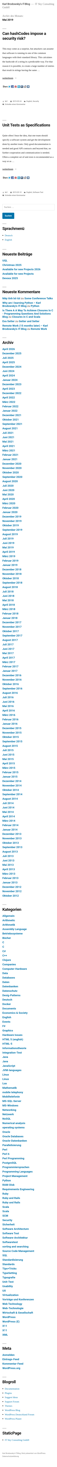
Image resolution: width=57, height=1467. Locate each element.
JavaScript (8, 1065)
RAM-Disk (8, 1184)
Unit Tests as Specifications (26, 125)
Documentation (12, 1388)
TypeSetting (9, 1273)
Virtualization (10, 1295)
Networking (9, 1109)
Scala (5, 1206)
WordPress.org (11, 1368)
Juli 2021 (8, 432)
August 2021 (10, 428)
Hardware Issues (12, 1035)
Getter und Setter (29, 321)
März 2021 (8, 450)
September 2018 (12, 582)
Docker (6, 1004)
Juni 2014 (8, 807)
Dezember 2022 (11, 393)
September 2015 (12, 741)
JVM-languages (11, 1070)
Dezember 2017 (11, 622)
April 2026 (8, 349)
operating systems (13, 1127)
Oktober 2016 (10, 684)
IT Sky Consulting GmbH (17, 1440)
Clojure (6, 960)
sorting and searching (15, 1246)
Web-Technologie (12, 1308)
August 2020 (10, 481)
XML (5, 1334)
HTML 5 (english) (12, 1039)
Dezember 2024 (11, 366)
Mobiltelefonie (11, 1096)
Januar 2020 (9, 512)
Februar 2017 (10, 666)
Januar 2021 (9, 459)
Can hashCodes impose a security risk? (24, 36)
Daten (5, 982)
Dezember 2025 (11, 353)
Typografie (8, 1277)
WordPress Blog (12, 1410)
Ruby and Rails (11, 1198)
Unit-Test (8, 1281)
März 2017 (8, 662)
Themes (8, 1405)
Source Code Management (18, 1251)
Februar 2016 (10, 719)
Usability (7, 1286)
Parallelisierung (11, 1145)
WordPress (9, 1317)
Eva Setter (8, 321)
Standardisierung (12, 1259)
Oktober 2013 (10, 842)
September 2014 (12, 794)
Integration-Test (12, 1052)
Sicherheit (8, 1224)
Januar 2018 (9, 618)
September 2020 (12, 476)
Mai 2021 (8, 441)
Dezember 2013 (11, 834)
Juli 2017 (8, 644)
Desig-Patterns (11, 995)
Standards (8, 1264)
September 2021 (12, 424)
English (29, 101)
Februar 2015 (10, 772)
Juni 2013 (8, 860)
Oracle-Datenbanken (14, 1140)
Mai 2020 (8, 494)
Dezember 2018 (11, 569)
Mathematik (9, 1087)
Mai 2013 (8, 864)
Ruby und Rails (11, 1202)
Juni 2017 (8, 648)
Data (5, 973)
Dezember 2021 (11, 415)
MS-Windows (10, 1105)
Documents (9, 1008)
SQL (4, 1255)
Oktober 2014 (10, 790)
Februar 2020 (10, 507)
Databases (8, 977)
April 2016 (8, 710)
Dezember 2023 (11, 384)
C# (4, 951)
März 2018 (8, 609)
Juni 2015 (8, 754)
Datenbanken (10, 986)
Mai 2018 (8, 600)
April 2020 (8, 498)
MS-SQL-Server (11, 1101)
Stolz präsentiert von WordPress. (33, 1453)
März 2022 (8, 402)
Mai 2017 (8, 653)
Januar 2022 (9, 410)
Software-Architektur (15, 1237)
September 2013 (12, 847)
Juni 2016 (8, 701)
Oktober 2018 (10, 578)
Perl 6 (5, 1153)
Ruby (5, 1193)
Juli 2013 (8, 856)
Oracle (6, 1131)
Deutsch (9, 235)
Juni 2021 (8, 437)
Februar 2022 (10, 406)
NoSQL (6, 1118)
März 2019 (8, 556)
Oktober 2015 (10, 737)
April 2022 (8, 397)
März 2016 (8, 715)
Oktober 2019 (10, 525)
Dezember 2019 (11, 516)
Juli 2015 (8, 750)
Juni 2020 (8, 490)
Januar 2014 (9, 829)
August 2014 (10, 798)
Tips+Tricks (9, 1268)
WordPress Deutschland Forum (19, 1414)
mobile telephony (12, 1092)
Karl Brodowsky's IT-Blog (16, 4)
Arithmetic (8, 920)
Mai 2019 (8, 547)
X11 (4, 1325)
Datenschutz (9, 990)
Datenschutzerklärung (10, 1456)
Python (35, 306)
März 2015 (8, 767)
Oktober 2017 (10, 631)
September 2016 (12, 688)
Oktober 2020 (10, 472)
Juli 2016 (8, 697)
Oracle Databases (12, 1136)
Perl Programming (13, 1158)
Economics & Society (15, 1012)
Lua (4, 1083)
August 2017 (10, 640)
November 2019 (12, 521)
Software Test (38, 192)
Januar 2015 (9, 776)
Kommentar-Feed (12, 1363)
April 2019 (8, 551)
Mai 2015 (8, 759)
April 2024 (8, 375)
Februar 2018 (10, 613)
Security (36, 101)
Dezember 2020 (11, 463)
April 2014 (8, 816)
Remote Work (39, 328)
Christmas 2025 (11, 265)
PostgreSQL (9, 1162)
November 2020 (12, 468)
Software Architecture (15, 1228)
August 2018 (10, 587)
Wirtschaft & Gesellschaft (17, 1312)
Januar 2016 (9, 723)
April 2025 (8, 362)
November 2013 (12, 838)
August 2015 (10, 745)
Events (6, 1021)
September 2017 (12, 635)
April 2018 (8, 604)
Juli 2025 (8, 357)
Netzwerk (8, 1114)
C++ (4, 955)
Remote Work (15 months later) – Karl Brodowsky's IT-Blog (25, 327)
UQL (4, 260)
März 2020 (8, 503)
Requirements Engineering (18, 1189)
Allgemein (8, 915)
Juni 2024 (8, 371)
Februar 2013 (10, 878)
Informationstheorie (14, 1048)
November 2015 (12, 732)
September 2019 (12, 529)
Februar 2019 (10, 560)
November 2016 (12, 679)
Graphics (7, 1030)
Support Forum (12, 1401)
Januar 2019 (9, 565)
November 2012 (12, 891)
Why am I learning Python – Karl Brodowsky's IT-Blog (21, 304)
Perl (4, 1149)
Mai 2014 (8, 812)
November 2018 (12, 573)
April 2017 (8, 657)
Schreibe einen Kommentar (15, 104)
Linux (5, 1074)
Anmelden (8, 1354)
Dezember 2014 (11, 781)
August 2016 (10, 692)
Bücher (6, 938)
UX (4, 1290)
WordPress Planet (13, 1418)
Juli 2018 (8, 591)
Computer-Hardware (14, 968)
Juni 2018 (8, 595)
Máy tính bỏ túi (11, 298)
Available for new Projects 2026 (21, 269)
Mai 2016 (8, 706)
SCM (5, 1215)
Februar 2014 (10, 825)
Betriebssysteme (12, 933)
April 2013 (8, 869)
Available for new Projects (18, 273)
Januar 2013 (9, 882)
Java (5, 1057)
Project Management (14, 1176)
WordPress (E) (11, 1321)
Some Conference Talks (38, 298)
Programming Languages (17, 1171)
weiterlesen (7, 78)
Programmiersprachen (15, 1167)
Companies (9, 964)
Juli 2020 (8, 485)
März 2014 (8, 820)
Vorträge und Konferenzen (18, 1299)
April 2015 (8, 763)
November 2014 (12, 785)
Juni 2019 (8, 543)
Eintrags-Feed (10, 1359)
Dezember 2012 (11, 886)
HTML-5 (7, 1043)
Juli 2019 (8, 538)
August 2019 (10, 534)
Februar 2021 (10, 454)
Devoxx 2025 (10, 278)
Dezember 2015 (11, 728)
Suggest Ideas (11, 1397)
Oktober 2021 (10, 419)
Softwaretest (10, 1242)
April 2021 (8, 446)
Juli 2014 (8, 803)
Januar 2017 (9, 670)
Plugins (8, 1393)
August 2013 (10, 851)
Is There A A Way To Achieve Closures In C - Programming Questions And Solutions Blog (27, 313)
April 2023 (8, 388)
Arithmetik (8, 924)
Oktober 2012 (10, 895)
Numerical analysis (13, 1123)
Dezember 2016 (11, 675)
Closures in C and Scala (26, 316)
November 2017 (12, 626)
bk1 (6, 101)
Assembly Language (14, 929)
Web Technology (12, 1303)
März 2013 (8, 873)
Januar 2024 (9, 380)
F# (3, 1026)
